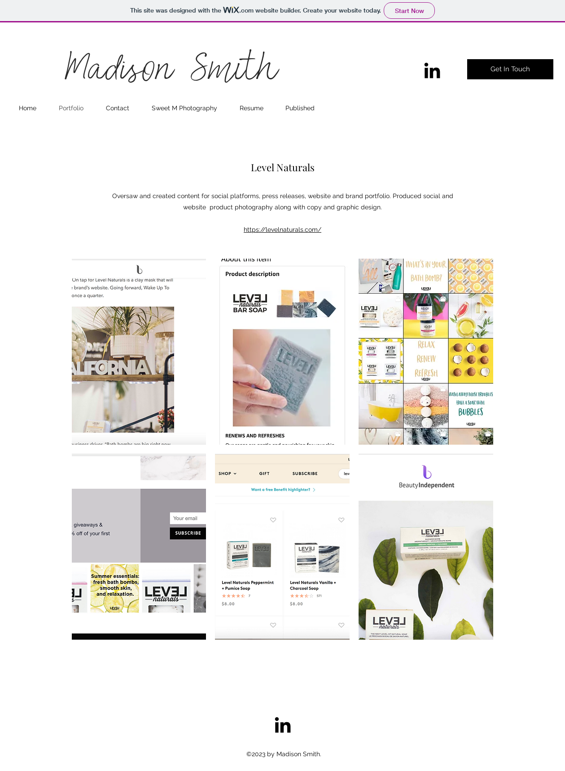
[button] (139, 352)
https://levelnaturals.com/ (282, 229)
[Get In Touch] (510, 69)
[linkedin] (432, 70)
